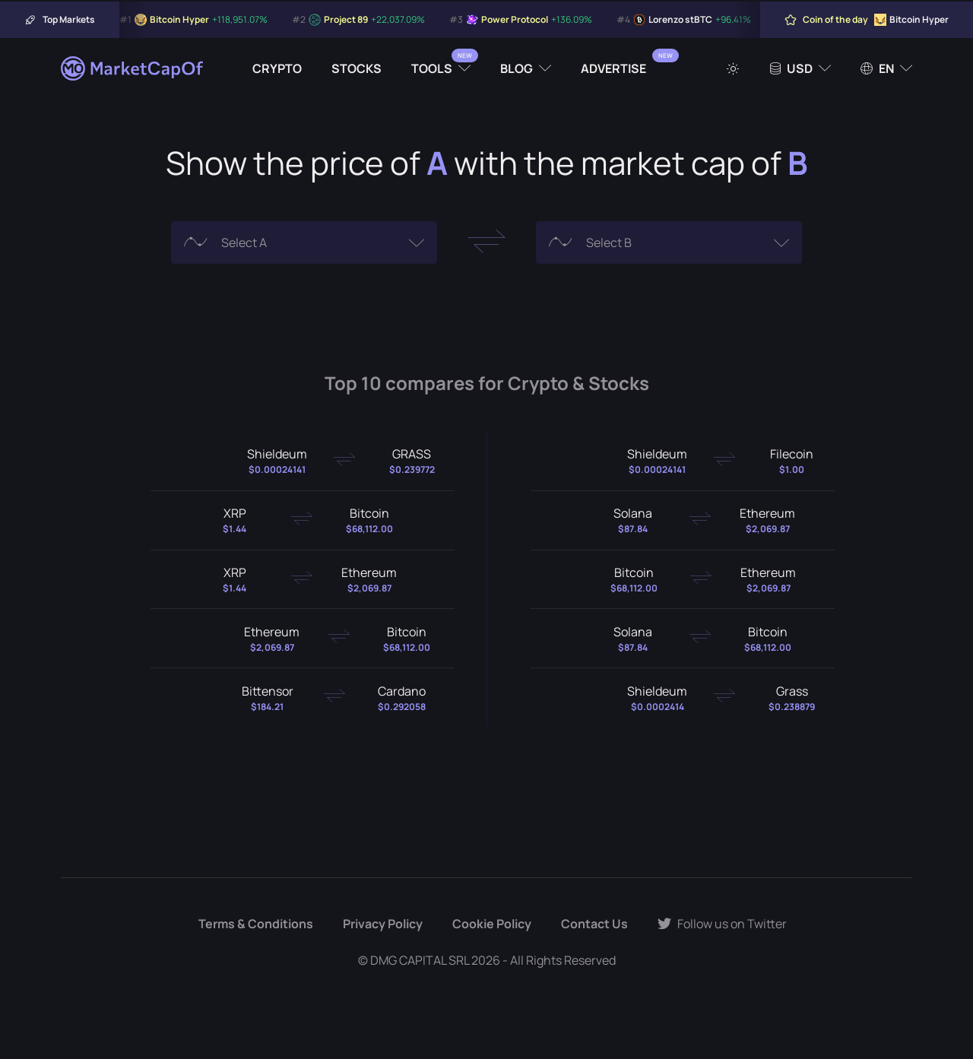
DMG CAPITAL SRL (419, 960)
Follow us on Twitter (722, 923)
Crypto (277, 68)
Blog (516, 68)
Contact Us (594, 923)
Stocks (356, 68)
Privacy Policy (383, 923)
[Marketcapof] (133, 68)
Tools (431, 68)
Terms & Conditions (255, 923)
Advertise (613, 68)
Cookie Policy (491, 923)
